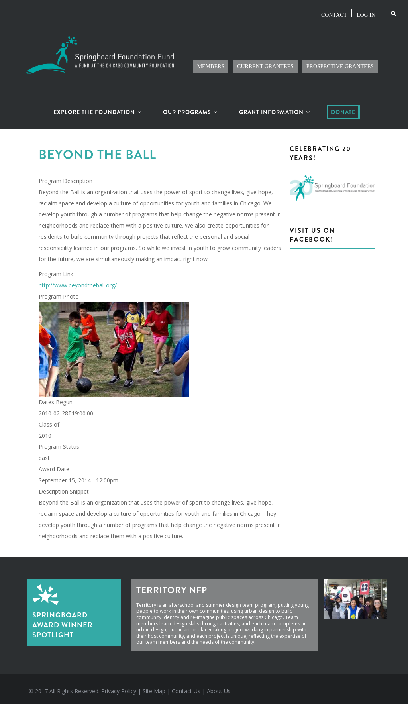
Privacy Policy (118, 686)
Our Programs (190, 108)
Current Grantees (257, 62)
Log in (365, 13)
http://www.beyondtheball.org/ (78, 281)
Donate (343, 108)
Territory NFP (171, 586)
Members (199, 62)
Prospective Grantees (337, 62)
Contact (331, 13)
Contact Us (186, 686)
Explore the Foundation (97, 108)
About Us (219, 686)
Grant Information (274, 108)
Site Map (154, 686)
